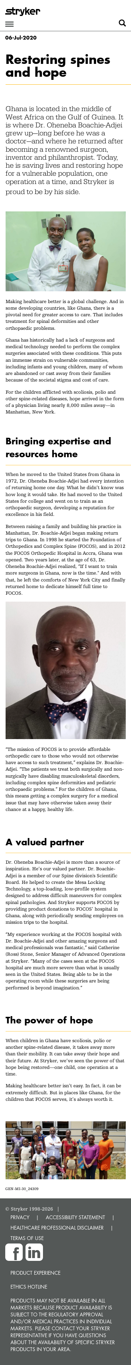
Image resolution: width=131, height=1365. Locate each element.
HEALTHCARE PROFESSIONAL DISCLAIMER (57, 1227)
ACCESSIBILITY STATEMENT (75, 1217)
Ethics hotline (28, 1286)
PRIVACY (19, 1217)
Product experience (35, 1273)
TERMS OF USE (27, 1238)
